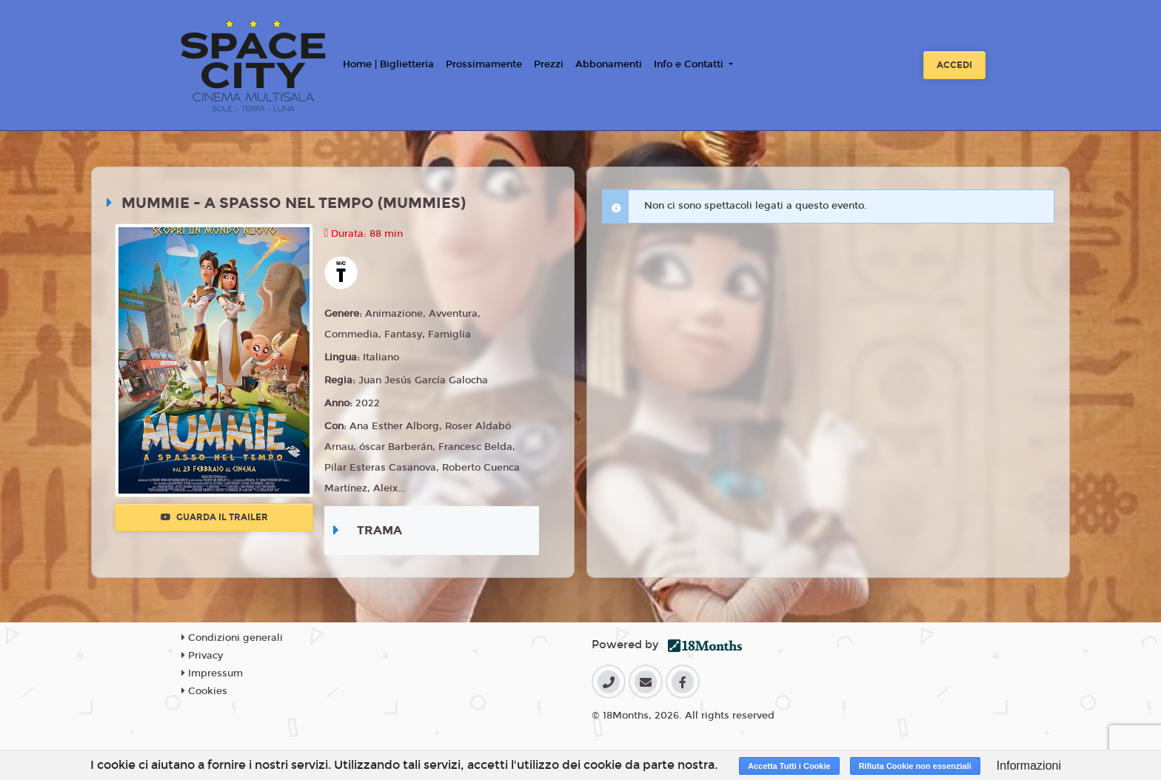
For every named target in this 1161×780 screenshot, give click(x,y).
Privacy (202, 656)
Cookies (204, 691)
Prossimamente (484, 64)
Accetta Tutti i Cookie (789, 765)
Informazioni (1029, 765)
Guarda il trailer (214, 517)
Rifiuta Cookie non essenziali (915, 765)
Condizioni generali (232, 638)
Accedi (954, 65)
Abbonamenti (608, 64)
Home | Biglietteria (388, 64)
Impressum (212, 673)
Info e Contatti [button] (690, 64)
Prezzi (548, 64)
